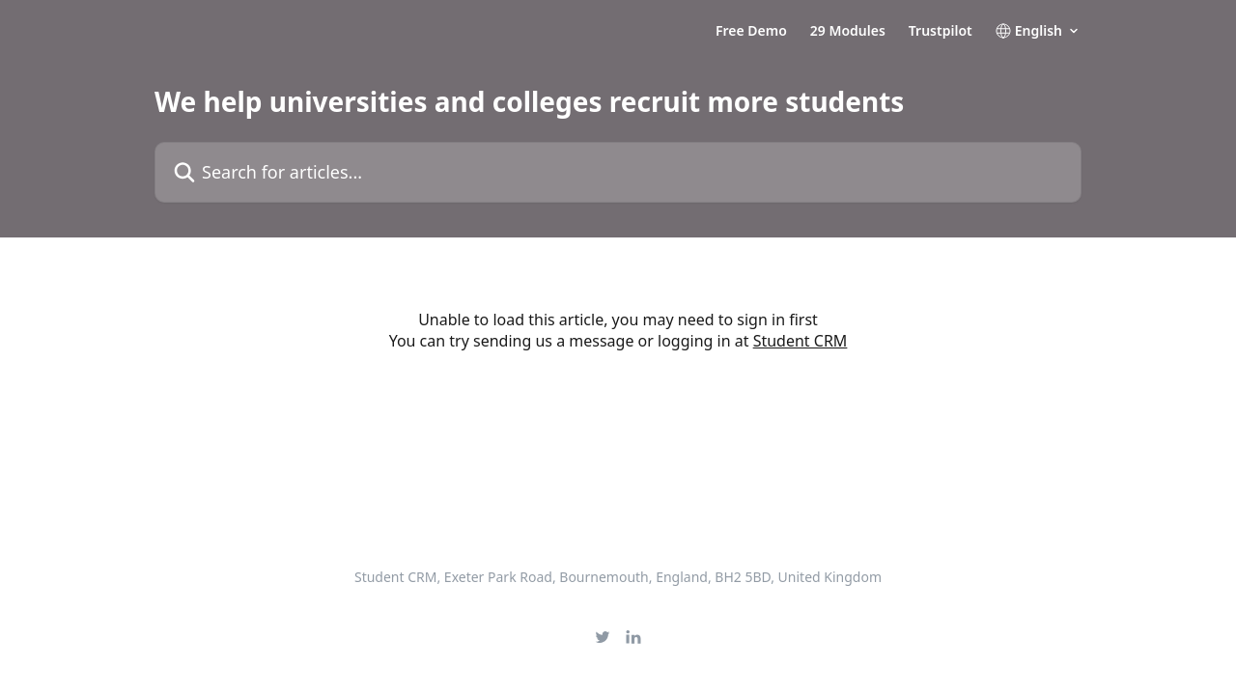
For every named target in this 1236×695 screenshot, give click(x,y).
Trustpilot (940, 31)
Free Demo (751, 31)
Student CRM (800, 340)
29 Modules (847, 31)
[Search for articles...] (618, 172)
